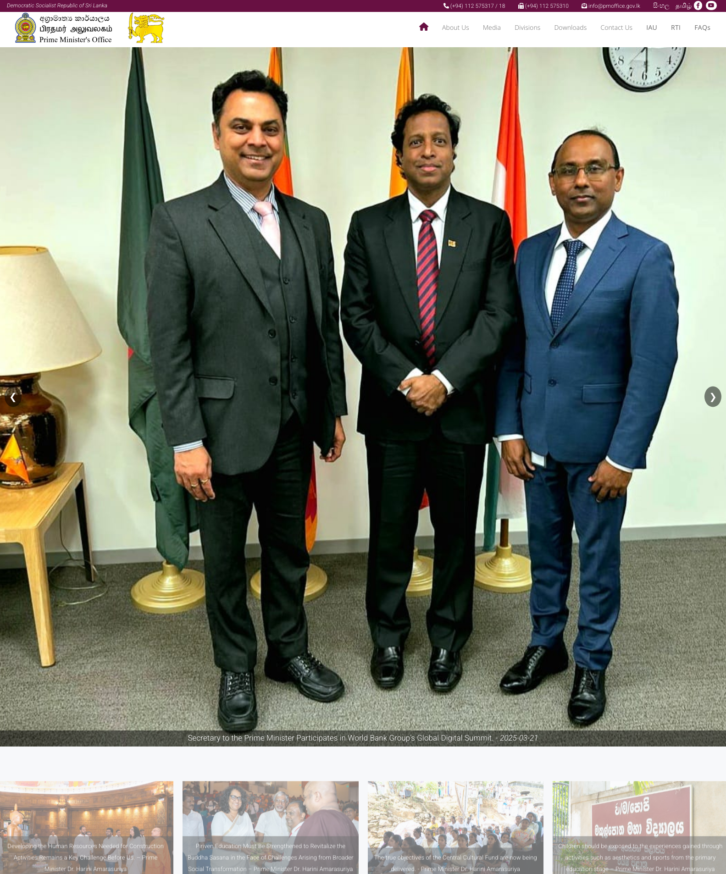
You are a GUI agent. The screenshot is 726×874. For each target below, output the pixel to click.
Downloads (570, 27)
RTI (676, 27)
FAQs (702, 27)
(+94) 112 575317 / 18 (474, 6)
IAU (651, 27)
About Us (455, 27)
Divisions (527, 27)
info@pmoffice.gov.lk (611, 6)
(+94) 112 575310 (543, 6)
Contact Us (616, 27)
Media (492, 27)
